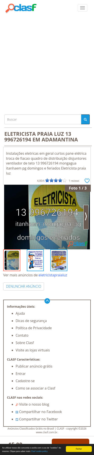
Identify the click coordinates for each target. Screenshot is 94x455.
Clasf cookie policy (39, 451)
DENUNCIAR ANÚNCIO (23, 286)
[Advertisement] (47, 63)
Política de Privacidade (34, 328)
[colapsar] (82, 8)
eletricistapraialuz (53, 275)
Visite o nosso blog (32, 404)
